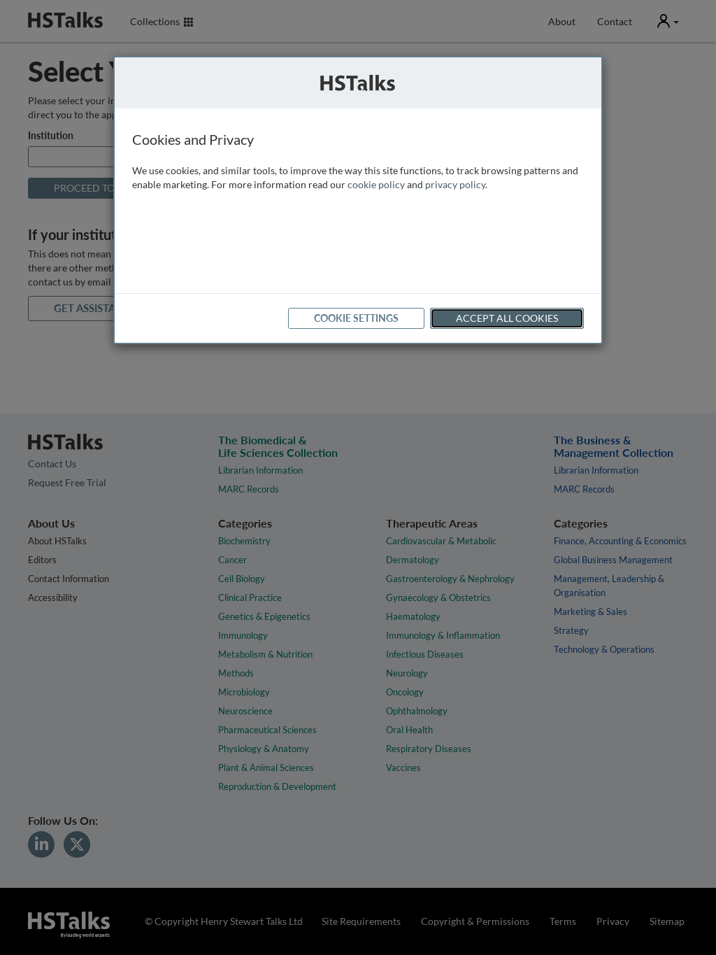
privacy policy (455, 184)
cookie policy (376, 184)
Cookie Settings (356, 318)
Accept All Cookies (507, 318)
